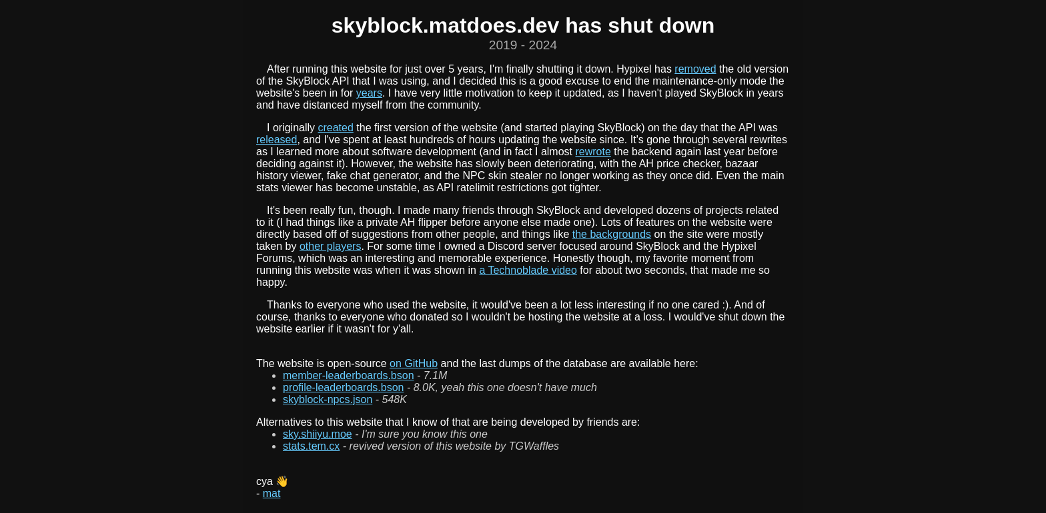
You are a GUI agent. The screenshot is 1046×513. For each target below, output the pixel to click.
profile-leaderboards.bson (343, 387)
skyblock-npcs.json (327, 399)
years (369, 93)
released (276, 139)
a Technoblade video (528, 270)
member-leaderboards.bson (348, 375)
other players (331, 246)
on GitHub (414, 363)
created (335, 127)
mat (272, 493)
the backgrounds (611, 234)
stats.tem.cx (311, 446)
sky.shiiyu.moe (317, 434)
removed (695, 69)
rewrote (592, 151)
